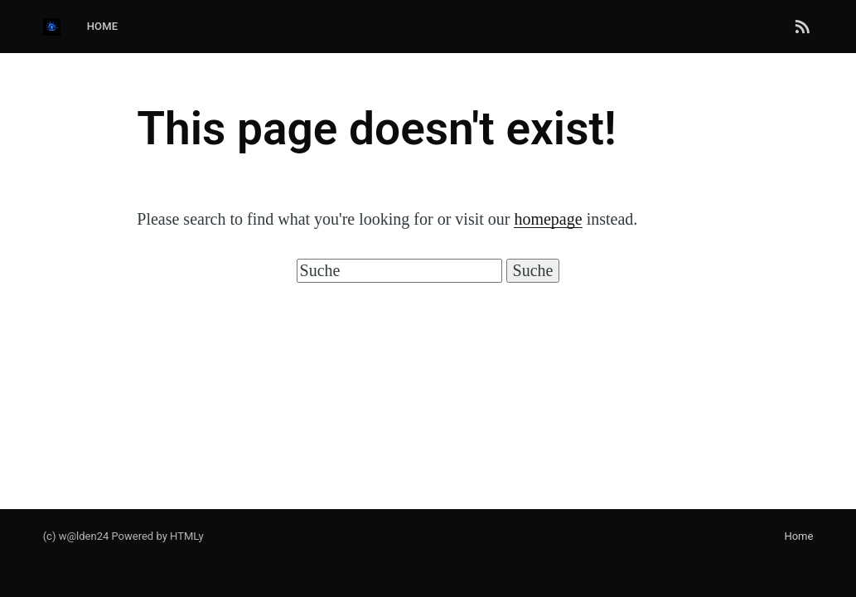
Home (102, 26)
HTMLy (187, 536)
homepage (548, 219)
